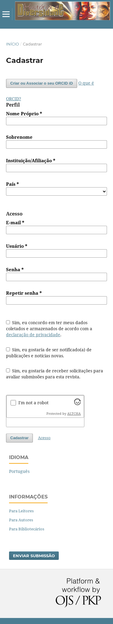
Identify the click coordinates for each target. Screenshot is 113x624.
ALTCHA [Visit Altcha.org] (74, 413)
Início (12, 44)
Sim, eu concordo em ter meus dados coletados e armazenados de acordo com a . (49, 328)
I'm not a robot (33, 402)
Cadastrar (19, 438)
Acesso (44, 437)
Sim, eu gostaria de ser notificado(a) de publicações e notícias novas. (49, 353)
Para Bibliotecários (26, 529)
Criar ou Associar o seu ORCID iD (41, 83)
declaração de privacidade (33, 334)
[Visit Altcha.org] (77, 403)
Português (19, 471)
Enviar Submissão (34, 555)
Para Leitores (21, 511)
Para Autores (21, 520)
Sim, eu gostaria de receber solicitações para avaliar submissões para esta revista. (54, 374)
